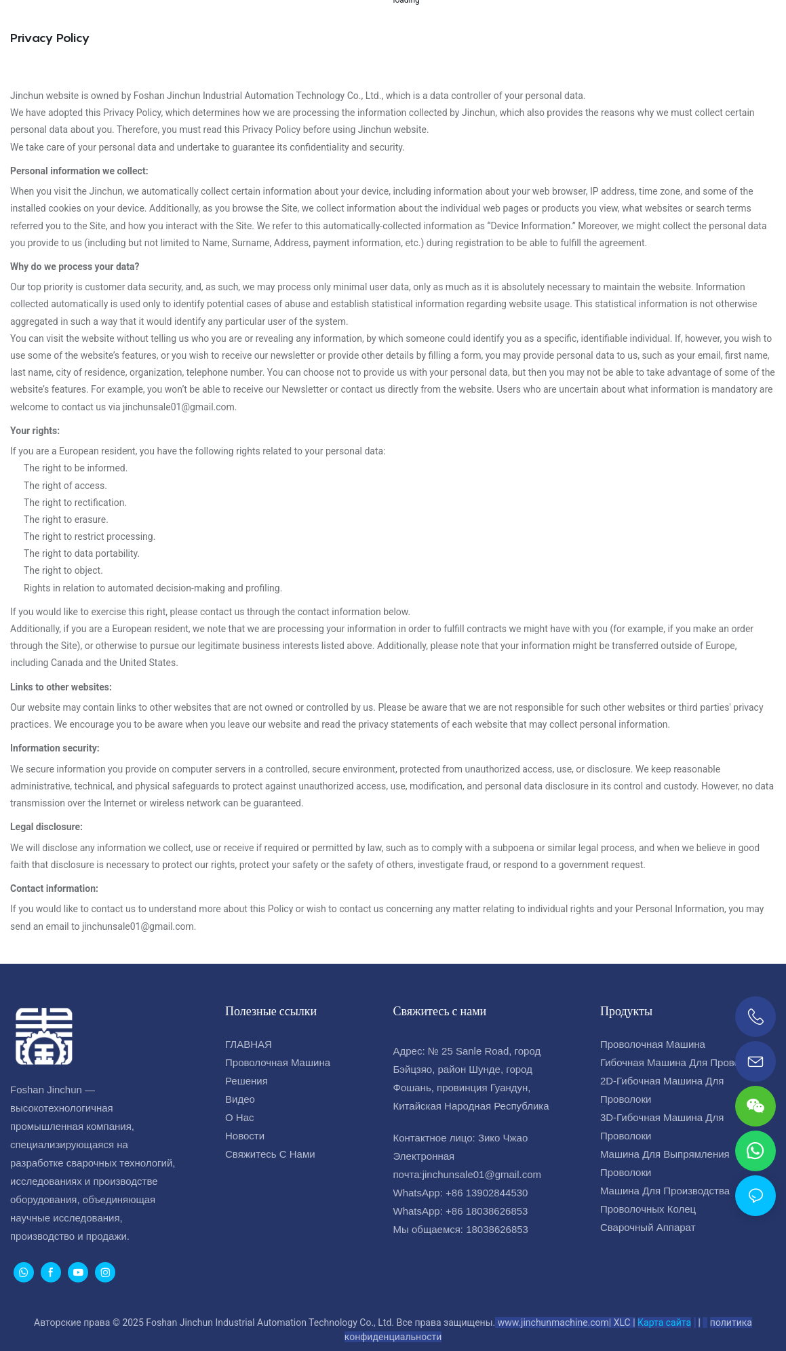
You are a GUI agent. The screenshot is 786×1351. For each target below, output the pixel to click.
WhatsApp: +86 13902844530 (460, 1192)
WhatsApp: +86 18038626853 (460, 1211)
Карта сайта (664, 1322)
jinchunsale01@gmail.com (482, 1174)
